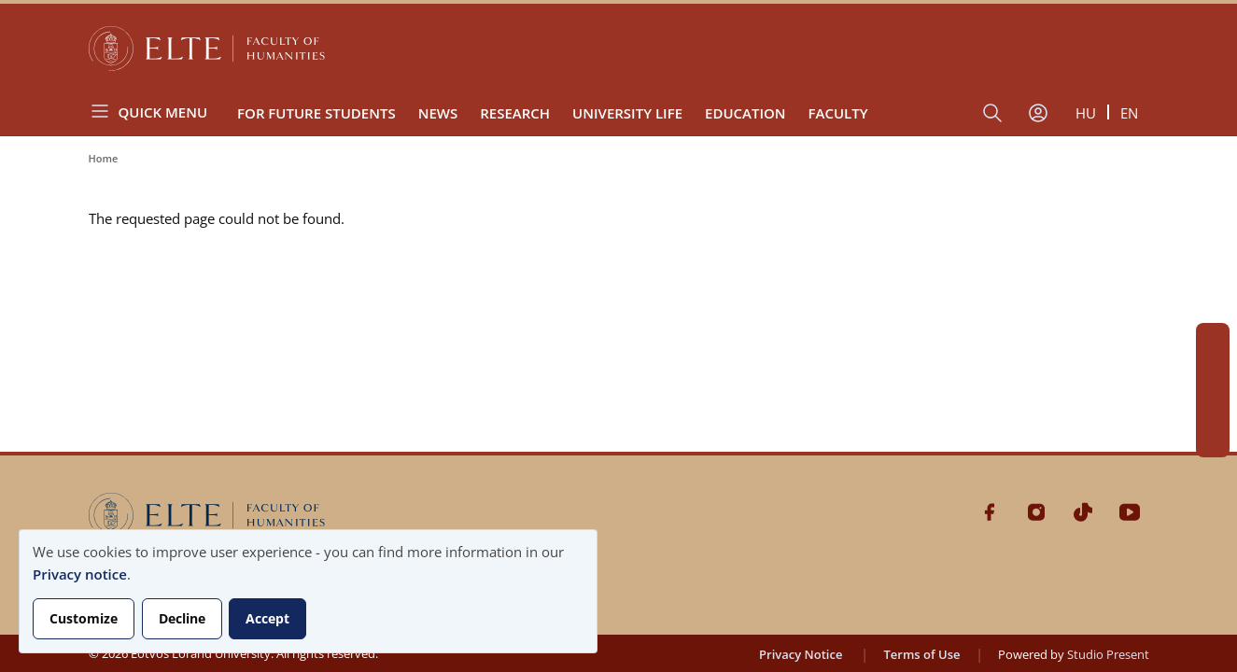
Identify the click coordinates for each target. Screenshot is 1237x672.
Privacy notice (80, 574)
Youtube (1213, 440)
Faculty (838, 113)
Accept (267, 618)
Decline (182, 618)
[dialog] (308, 591)
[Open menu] (156, 111)
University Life (627, 113)
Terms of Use (921, 654)
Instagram (1213, 373)
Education (745, 113)
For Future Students (316, 113)
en (1129, 113)
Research (515, 113)
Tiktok (1213, 407)
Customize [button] (83, 618)
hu (1085, 113)
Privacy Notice (800, 654)
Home (104, 158)
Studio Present (1108, 654)
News (438, 113)
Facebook (1213, 340)
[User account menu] (1038, 113)
